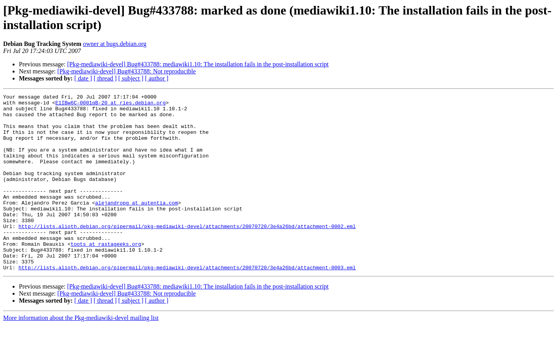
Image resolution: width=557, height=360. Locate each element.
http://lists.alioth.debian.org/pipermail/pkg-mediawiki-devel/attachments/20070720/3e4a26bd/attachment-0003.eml (187, 302)
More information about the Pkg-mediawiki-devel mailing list (80, 353)
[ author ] (157, 78)
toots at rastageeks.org (106, 274)
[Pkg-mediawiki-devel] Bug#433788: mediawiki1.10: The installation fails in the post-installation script (198, 64)
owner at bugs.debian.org (114, 43)
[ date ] (83, 78)
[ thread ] (105, 78)
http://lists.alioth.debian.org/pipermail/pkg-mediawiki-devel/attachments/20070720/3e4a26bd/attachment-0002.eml (187, 253)
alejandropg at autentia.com (136, 224)
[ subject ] (130, 78)
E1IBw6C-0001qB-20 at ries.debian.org (110, 104)
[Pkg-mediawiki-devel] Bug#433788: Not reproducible (126, 71)
